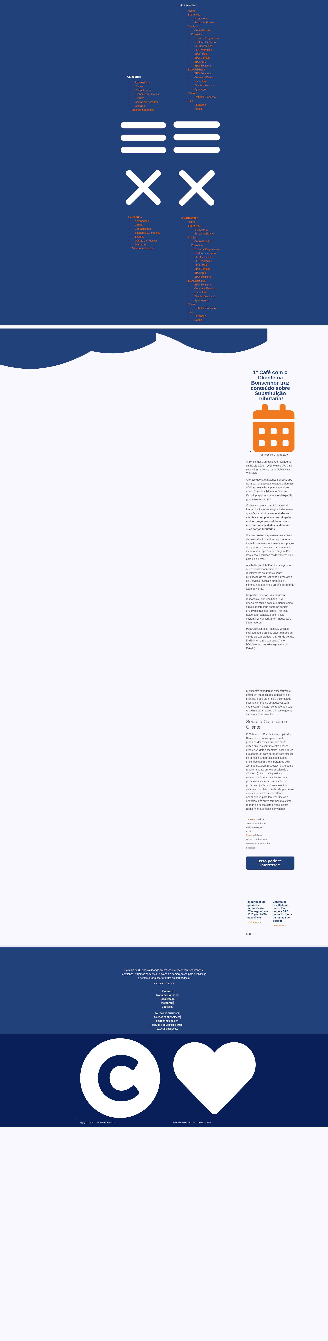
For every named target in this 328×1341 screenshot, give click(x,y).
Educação (200, 105)
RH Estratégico (203, 50)
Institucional (201, 18)
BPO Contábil (202, 57)
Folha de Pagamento (206, 38)
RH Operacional (203, 46)
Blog (190, 101)
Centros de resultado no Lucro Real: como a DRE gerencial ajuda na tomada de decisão (282, 911)
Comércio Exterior (204, 77)
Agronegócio (142, 82)
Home (191, 10)
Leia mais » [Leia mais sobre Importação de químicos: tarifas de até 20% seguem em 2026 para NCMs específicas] (254, 922)
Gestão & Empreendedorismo (143, 107)
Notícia (198, 108)
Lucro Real (200, 81)
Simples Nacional (204, 85)
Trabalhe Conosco (205, 97)
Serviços (193, 26)
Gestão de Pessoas (146, 102)
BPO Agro (200, 61)
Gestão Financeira (205, 42)
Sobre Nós (194, 14)
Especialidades (196, 69)
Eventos (139, 98)
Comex (139, 86)
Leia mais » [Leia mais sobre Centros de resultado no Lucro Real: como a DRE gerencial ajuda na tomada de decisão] (279, 925)
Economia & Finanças (147, 94)
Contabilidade (143, 90)
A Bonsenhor (188, 5)
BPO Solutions (202, 65)
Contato (192, 93)
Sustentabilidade (204, 22)
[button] (143, 163)
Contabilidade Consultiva (200, 32)
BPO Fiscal (200, 53)
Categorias (134, 76)
